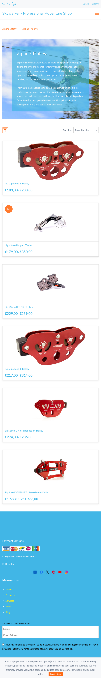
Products (10, 595)
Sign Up (95, 3)
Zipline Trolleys (30, 28)
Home (8, 589)
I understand (55, 674)
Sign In (86, 3)
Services (9, 600)
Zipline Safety (9, 28)
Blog (7, 612)
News (8, 606)
